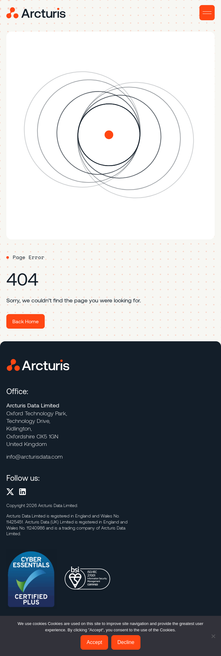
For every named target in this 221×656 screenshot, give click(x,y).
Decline (125, 642)
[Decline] (213, 636)
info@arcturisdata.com (34, 456)
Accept (94, 642)
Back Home (25, 321)
